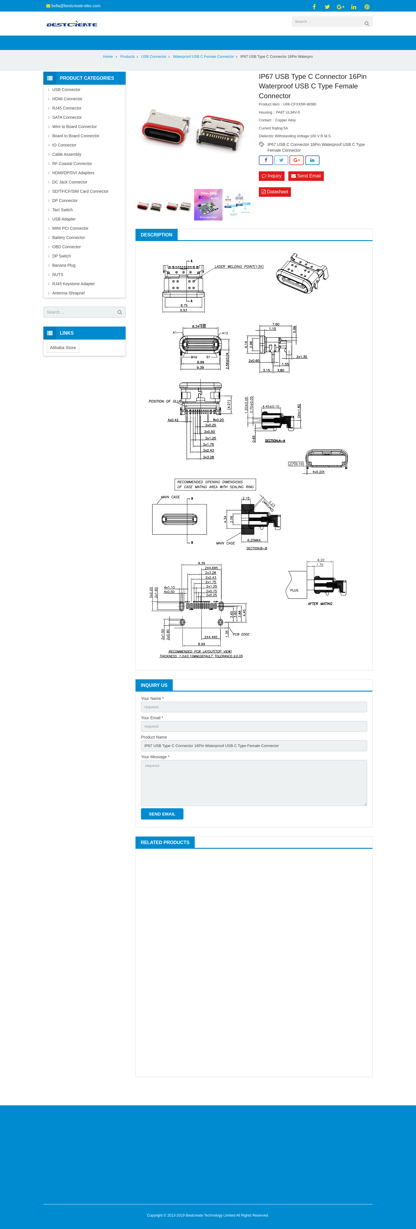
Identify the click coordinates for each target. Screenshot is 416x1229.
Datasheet (275, 206)
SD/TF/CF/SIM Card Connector (80, 205)
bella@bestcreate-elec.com (76, 5)
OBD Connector (66, 260)
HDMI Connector (67, 112)
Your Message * (155, 772)
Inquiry (271, 190)
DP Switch (61, 270)
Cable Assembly (66, 168)
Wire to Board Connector (74, 140)
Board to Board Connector (75, 149)
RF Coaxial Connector (72, 177)
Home (108, 70)
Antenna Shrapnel (68, 307)
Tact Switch (62, 223)
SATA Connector (67, 131)
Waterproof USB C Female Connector (203, 70)
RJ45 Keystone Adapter (73, 297)
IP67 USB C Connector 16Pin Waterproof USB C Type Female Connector (316, 159)
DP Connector (65, 214)
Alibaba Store (63, 361)
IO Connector (64, 159)
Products (127, 70)
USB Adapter (64, 233)
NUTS (57, 288)
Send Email (306, 190)
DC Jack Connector (69, 196)
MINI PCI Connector (70, 242)
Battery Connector (68, 251)
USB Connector (154, 70)
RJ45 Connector (66, 122)
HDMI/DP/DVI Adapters (73, 186)
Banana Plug (63, 279)
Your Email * (152, 732)
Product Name (154, 752)
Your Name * (152, 712)
